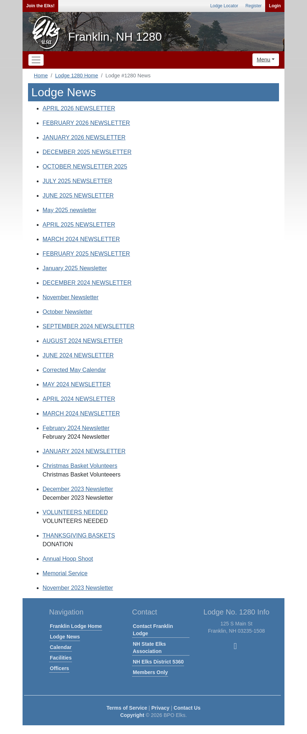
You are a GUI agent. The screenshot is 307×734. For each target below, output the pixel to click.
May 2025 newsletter (69, 210)
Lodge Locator (224, 5)
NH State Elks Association (149, 647)
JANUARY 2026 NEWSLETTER (84, 137)
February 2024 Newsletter (76, 428)
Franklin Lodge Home (76, 626)
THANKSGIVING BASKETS (79, 535)
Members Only (150, 672)
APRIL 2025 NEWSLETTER (79, 225)
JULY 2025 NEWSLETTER (77, 181)
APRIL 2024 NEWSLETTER (79, 399)
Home (41, 75)
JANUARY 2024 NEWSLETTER (84, 451)
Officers (59, 668)
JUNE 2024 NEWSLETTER (78, 355)
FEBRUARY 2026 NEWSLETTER (86, 123)
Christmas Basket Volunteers (80, 466)
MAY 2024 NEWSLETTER (77, 384)
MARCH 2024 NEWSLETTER (81, 239)
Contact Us (187, 708)
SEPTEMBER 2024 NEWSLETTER (89, 326)
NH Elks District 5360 (158, 662)
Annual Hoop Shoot (68, 559)
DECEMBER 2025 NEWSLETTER (87, 152)
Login (275, 5)
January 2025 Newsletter (75, 268)
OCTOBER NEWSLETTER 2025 (85, 166)
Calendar (61, 647)
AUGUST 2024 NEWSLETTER (83, 341)
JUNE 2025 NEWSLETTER (78, 195)
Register (254, 5)
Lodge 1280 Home (76, 75)
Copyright (132, 715)
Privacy (160, 708)
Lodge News (65, 637)
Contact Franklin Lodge (153, 629)
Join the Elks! (40, 5)
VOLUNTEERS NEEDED (75, 512)
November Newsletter (71, 297)
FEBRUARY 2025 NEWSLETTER (86, 254)
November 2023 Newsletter (78, 588)
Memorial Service (65, 573)
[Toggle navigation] (36, 60)
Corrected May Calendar (74, 370)
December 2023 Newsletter (78, 489)
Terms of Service (127, 708)
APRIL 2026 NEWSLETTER (79, 108)
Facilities (61, 658)
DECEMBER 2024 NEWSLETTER (87, 283)
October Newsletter (67, 312)
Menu (264, 59)
